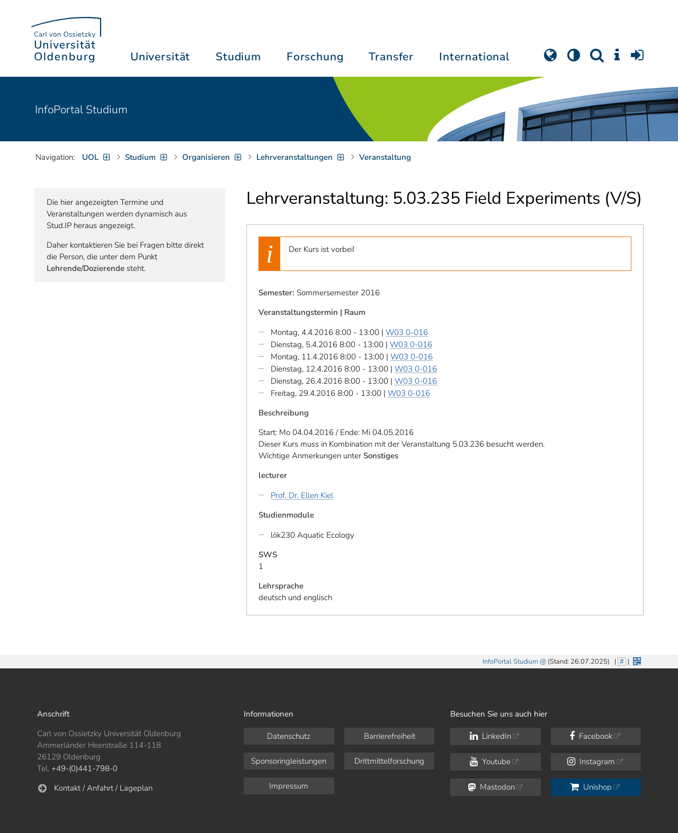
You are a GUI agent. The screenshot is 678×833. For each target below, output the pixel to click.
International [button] (474, 56)
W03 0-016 (407, 332)
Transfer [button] (391, 56)
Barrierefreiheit (389, 736)
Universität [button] (160, 56)
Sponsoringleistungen (288, 761)
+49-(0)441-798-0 (84, 768)
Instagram (591, 761)
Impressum (288, 786)
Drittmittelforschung (389, 761)
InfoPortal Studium (81, 109)
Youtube (490, 761)
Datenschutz (288, 736)
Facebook (590, 736)
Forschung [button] (315, 56)
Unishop (591, 787)
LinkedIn (490, 736)
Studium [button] (238, 56)
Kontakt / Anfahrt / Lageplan (103, 788)
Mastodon (491, 787)
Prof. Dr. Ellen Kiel (302, 495)
